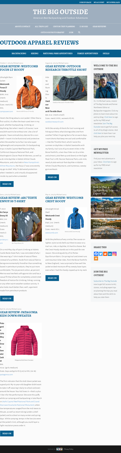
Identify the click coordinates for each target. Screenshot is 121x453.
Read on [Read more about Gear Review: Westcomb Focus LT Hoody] (6, 184)
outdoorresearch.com (54, 122)
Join (71, 32)
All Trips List (41, 26)
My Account (99, 2)
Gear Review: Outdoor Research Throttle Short (66, 68)
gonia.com (8, 375)
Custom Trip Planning (64, 26)
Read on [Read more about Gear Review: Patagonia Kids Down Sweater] (6, 433)
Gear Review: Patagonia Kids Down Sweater (18, 314)
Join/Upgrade (85, 2)
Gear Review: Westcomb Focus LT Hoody (19, 68)
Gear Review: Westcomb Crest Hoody (64, 199)
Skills (106, 53)
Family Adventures (87, 53)
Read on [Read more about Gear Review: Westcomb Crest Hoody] (52, 278)
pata (2, 375)
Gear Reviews (99, 26)
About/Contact (22, 26)
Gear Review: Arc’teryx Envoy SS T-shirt (18, 199)
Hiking (34, 53)
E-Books (84, 26)
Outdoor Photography (52, 32)
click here (97, 133)
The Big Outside (60, 11)
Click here (108, 117)
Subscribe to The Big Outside (105, 281)
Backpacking (19, 53)
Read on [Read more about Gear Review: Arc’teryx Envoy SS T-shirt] (6, 298)
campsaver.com (6, 111)
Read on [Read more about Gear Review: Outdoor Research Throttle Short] (52, 177)
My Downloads (113, 2)
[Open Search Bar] (79, 32)
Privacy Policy (68, 449)
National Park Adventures (58, 53)
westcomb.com (51, 233)
